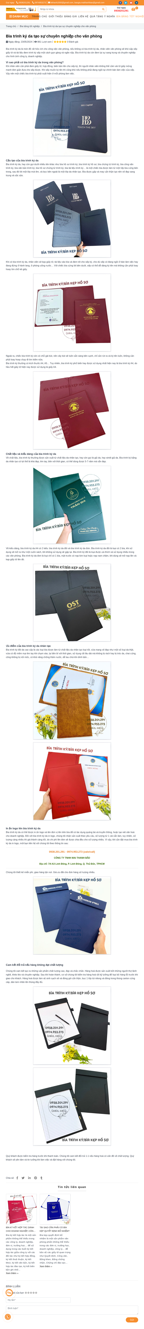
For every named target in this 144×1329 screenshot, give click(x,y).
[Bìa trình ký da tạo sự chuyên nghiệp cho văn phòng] (21, 9)
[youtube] (132, 2)
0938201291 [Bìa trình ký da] (23, 2)
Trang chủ (39, 16)
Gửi (132, 1320)
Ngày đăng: (13, 42)
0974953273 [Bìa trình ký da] (39, 2)
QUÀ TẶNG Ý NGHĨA (102, 16)
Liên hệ (83, 16)
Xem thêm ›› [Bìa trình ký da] (12, 1273)
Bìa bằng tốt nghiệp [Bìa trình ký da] (30, 26)
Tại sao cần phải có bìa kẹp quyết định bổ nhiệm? (55, 1229)
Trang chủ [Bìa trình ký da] (11, 26)
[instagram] (137, 2)
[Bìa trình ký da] (134, 9)
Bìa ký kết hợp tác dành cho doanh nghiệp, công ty (20, 1229)
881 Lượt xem (43, 42)
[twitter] (126, 2)
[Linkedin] (29, 1178)
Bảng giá (70, 16)
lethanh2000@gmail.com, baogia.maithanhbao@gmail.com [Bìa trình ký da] (76, 2)
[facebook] (121, 2)
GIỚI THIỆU (56, 16)
